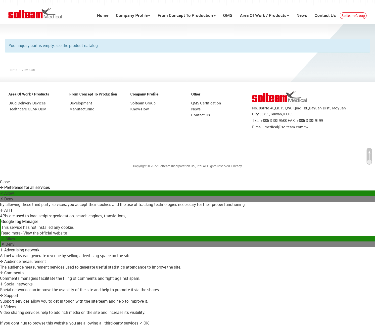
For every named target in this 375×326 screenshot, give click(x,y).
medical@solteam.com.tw (286, 126)
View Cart (28, 69)
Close (5, 182)
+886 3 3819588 (274, 120)
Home (102, 15)
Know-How (139, 108)
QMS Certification (206, 102)
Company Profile (133, 15)
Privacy (236, 166)
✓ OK (144, 323)
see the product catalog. (76, 45)
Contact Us (325, 15)
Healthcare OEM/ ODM (27, 108)
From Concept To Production (187, 15)
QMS (228, 15)
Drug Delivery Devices (27, 102)
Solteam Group (353, 15)
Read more (11, 233)
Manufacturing (81, 108)
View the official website (45, 233)
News (301, 15)
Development (80, 102)
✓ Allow (7, 193)
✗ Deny (6, 199)
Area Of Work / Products (264, 15)
